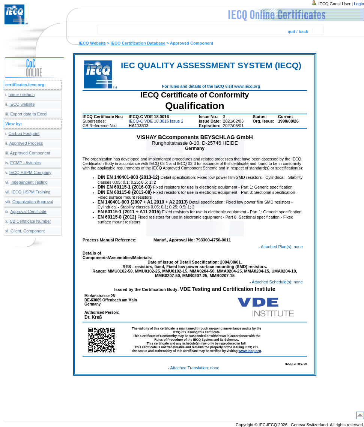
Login (359, 3)
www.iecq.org (249, 351)
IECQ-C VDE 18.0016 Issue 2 (156, 121)
